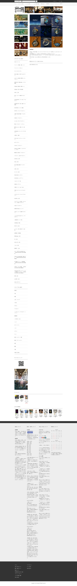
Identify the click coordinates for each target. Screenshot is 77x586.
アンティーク (56, 3)
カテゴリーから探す (20, 3)
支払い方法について (18, 566)
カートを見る (29, 566)
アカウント (54, 1)
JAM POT (60, 3)
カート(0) (60, 1)
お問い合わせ (42, 3)
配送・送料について (18, 568)
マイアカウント (29, 564)
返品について (17, 570)
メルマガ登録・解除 (36, 3)
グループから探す (27, 3)
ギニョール (51, 3)
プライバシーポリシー (18, 573)
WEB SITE (47, 3)
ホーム (15, 3)
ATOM (18, 577)
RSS (15, 577)
